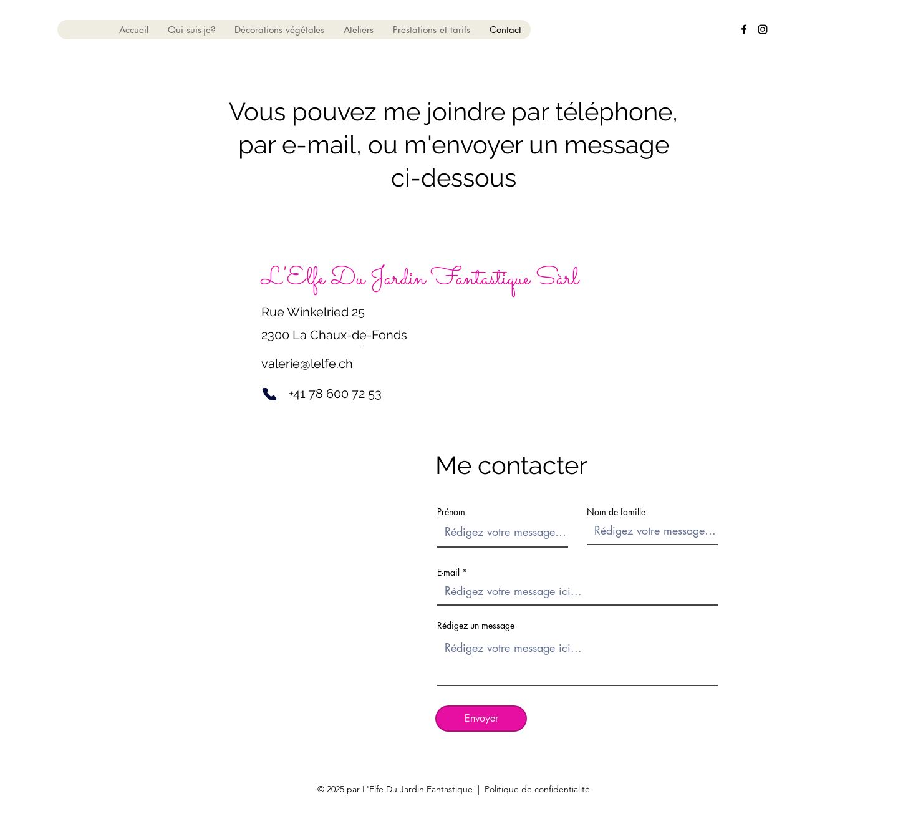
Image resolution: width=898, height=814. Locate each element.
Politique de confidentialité (537, 789)
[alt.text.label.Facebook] (744, 29)
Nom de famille (616, 512)
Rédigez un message (475, 625)
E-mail (448, 572)
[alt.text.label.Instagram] (762, 29)
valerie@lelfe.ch (307, 363)
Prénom (451, 512)
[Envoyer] (481, 718)
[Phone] (269, 394)
